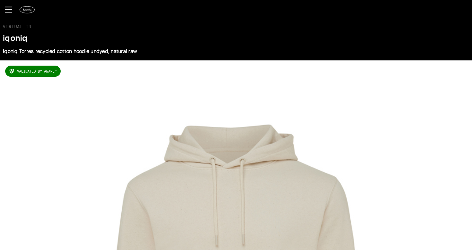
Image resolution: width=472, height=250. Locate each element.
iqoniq (15, 38)
